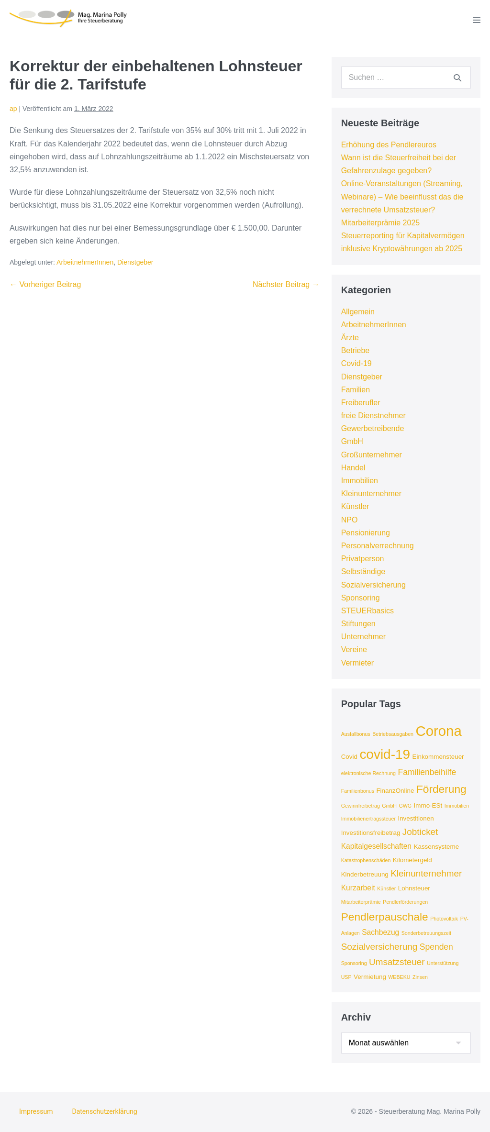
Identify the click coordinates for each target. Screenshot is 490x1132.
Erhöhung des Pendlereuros (388, 145)
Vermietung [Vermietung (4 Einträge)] (370, 976)
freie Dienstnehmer (373, 415)
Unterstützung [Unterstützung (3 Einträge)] (442, 963)
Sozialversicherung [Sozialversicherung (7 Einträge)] (379, 947)
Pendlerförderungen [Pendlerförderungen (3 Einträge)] (405, 902)
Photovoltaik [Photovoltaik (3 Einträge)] (444, 918)
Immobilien (359, 481)
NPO (349, 520)
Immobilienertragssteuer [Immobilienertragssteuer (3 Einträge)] (368, 818)
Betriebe (355, 350)
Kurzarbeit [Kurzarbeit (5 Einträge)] (358, 888)
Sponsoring (360, 598)
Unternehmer (363, 637)
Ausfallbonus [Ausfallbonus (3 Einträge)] (355, 734)
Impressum (36, 1111)
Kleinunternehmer (371, 493)
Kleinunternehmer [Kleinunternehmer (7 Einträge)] (426, 873)
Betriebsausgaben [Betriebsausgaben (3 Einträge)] (392, 734)
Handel (353, 468)
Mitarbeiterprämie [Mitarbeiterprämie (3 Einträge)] (361, 902)
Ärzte (350, 337)
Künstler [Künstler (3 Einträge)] (386, 888)
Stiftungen (358, 624)
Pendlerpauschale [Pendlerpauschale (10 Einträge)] (384, 916)
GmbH (352, 441)
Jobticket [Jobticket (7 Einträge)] (420, 832)
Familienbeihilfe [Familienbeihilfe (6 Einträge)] (427, 772)
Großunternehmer (371, 455)
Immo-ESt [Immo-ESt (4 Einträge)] (428, 805)
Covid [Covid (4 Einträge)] (349, 756)
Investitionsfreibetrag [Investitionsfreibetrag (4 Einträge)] (371, 832)
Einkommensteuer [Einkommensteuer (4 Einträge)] (438, 756)
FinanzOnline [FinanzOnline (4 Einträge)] (395, 790)
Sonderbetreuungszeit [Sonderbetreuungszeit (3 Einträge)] (426, 933)
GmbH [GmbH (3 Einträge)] (389, 806)
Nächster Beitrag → (286, 284)
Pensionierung (365, 533)
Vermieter (357, 663)
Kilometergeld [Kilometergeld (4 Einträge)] (412, 860)
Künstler (355, 506)
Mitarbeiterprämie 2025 (380, 223)
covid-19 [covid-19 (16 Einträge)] (384, 754)
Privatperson (362, 559)
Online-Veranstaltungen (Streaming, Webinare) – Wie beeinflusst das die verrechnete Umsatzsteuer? (402, 196)
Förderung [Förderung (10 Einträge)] (441, 789)
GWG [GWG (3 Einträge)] (405, 806)
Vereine (354, 649)
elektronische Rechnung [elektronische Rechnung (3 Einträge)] (368, 773)
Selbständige (363, 571)
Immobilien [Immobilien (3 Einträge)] (457, 806)
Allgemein (358, 312)
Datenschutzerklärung (104, 1111)
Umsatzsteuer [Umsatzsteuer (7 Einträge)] (397, 962)
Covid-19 (356, 363)
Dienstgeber (135, 262)
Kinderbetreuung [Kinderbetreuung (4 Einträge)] (365, 874)
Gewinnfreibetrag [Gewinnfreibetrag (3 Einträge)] (360, 806)
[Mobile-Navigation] (476, 19)
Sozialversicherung (373, 585)
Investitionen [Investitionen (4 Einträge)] (416, 818)
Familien (355, 390)
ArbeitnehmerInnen (84, 262)
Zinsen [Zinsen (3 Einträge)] (420, 977)
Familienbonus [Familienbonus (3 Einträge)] (357, 791)
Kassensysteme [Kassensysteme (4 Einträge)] (436, 846)
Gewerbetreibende (372, 428)
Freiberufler (360, 403)
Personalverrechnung (377, 546)
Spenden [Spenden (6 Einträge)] (436, 947)
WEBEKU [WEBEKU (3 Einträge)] (399, 977)
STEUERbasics (367, 611)
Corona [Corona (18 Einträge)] (439, 731)
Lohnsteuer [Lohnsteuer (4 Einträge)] (414, 888)
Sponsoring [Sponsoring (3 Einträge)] (354, 963)
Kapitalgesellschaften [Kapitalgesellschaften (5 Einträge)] (376, 846)
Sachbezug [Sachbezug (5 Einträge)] (380, 932)
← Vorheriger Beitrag (45, 284)
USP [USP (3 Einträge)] (346, 977)
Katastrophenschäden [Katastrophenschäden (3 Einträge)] (366, 860)
